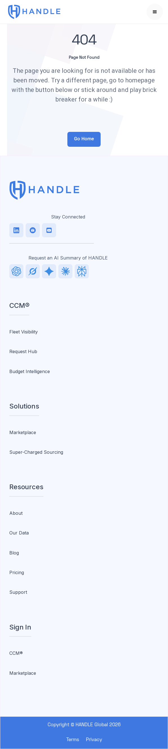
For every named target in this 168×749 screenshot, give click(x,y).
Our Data (19, 533)
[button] (155, 12)
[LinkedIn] (16, 230)
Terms (72, 740)
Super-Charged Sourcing (36, 452)
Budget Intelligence (29, 371)
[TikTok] (33, 230)
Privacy (94, 740)
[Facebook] (49, 230)
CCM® (16, 653)
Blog (14, 553)
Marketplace (22, 432)
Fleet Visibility (23, 332)
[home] (41, 12)
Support (18, 592)
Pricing (16, 572)
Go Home (84, 139)
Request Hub (23, 351)
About (16, 513)
